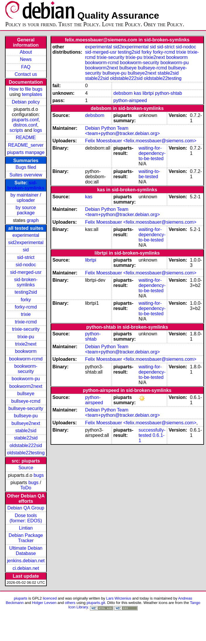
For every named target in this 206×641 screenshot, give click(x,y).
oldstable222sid (26, 445)
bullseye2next (25, 423)
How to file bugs (25, 89)
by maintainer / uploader (26, 197)
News (26, 59)
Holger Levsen (44, 602)
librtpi (148, 93)
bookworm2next (25, 386)
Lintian (26, 528)
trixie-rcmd (26, 321)
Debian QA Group (25, 507)
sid (26, 249)
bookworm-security (25, 369)
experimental (25, 235)
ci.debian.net (26, 568)
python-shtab (168, 93)
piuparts (20, 598)
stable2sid (25, 430)
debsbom (123, 93)
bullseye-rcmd (25, 401)
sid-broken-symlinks (25, 185)
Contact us (26, 74)
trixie (26, 314)
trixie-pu (26, 336)
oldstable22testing (26, 452)
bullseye (25, 393)
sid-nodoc (26, 264)
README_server (26, 145)
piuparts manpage (25, 152)
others (70, 602)
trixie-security (25, 329)
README (26, 137)
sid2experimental (26, 242)
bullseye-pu (26, 415)
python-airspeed (130, 100)
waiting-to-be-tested (149, 174)
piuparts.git (95, 602)
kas (137, 93)
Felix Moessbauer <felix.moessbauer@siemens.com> (140, 140)
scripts (16, 130)
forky (26, 299)
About (26, 52)
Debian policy (26, 101)
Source (25, 467)
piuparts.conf (25, 119)
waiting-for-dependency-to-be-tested (152, 153)
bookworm (26, 351)
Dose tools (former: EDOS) (26, 518)
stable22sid (26, 437)
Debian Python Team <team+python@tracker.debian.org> (122, 131)
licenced (50, 598)
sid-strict (26, 257)
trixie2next (26, 343)
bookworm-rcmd (26, 358)
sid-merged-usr (25, 272)
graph (33, 220)
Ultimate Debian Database (25, 551)
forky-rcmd (26, 306)
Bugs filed (25, 167)
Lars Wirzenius (118, 598)
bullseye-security (25, 408)
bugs (39, 475)
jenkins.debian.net (26, 560)
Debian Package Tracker (26, 538)
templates (32, 94)
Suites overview (25, 174)
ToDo (25, 487)
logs (38, 130)
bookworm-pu (26, 378)
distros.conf (25, 124)
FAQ (25, 66)
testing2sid (26, 292)
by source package (26, 210)
